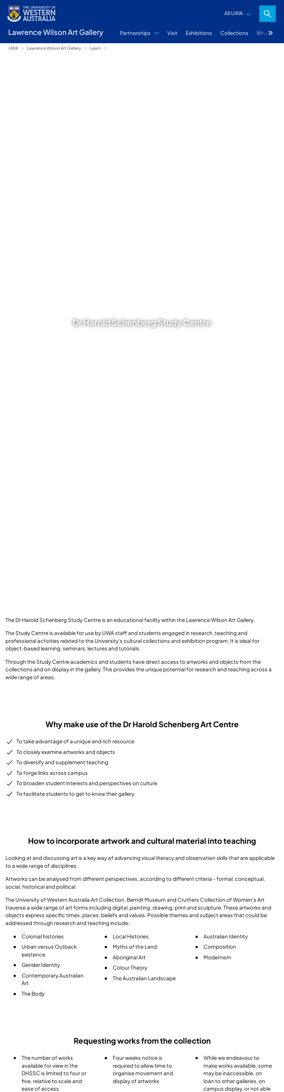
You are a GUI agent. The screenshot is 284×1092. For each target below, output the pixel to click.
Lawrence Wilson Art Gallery (54, 48)
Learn (95, 48)
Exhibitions (199, 32)
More (271, 33)
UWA (13, 48)
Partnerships (135, 32)
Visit (172, 32)
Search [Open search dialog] (267, 13)
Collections (234, 32)
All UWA (233, 13)
